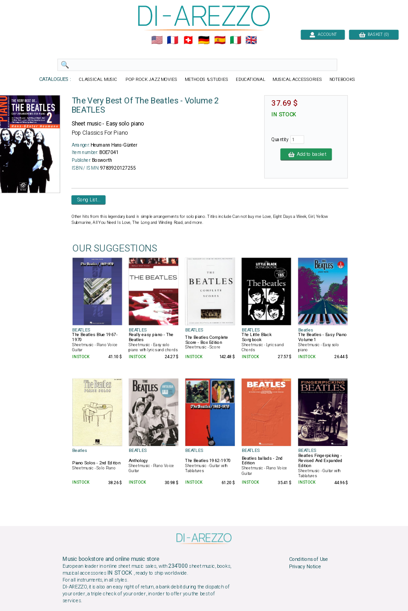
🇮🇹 (235, 40)
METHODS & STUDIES (206, 79)
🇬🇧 (251, 40)
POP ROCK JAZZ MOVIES (151, 79)
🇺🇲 (157, 40)
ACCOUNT (323, 34)
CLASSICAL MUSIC (98, 79)
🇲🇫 (172, 40)
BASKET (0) (374, 34)
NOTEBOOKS (342, 79)
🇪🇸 (220, 40)
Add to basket (306, 154)
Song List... (88, 199)
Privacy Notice (305, 566)
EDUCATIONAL (250, 79)
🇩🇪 (204, 40)
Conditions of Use (308, 559)
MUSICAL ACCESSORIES (297, 79)
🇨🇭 (188, 40)
